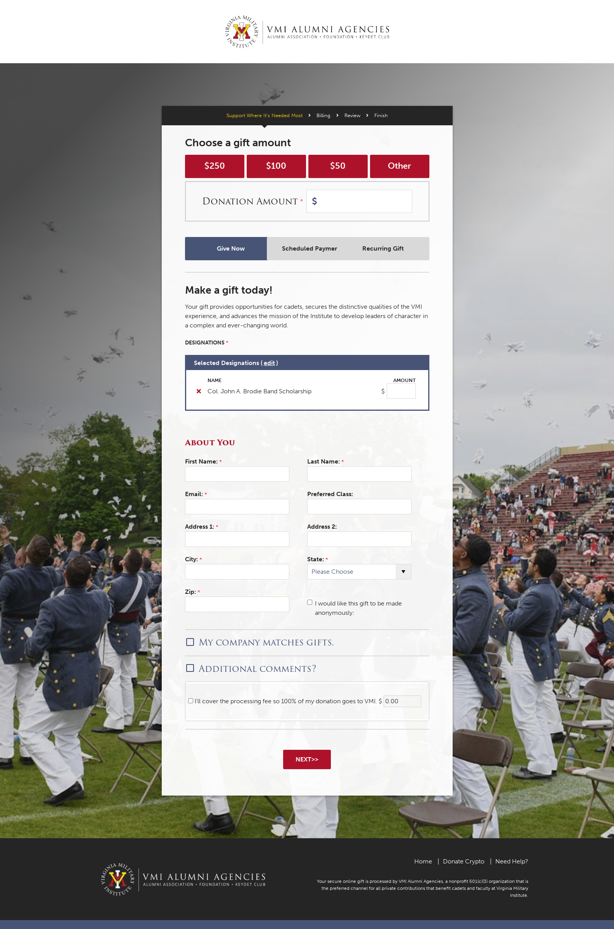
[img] (199, 391)
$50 (338, 166)
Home (423, 861)
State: (317, 559)
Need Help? (511, 861)
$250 (214, 166)
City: (193, 559)
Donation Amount (252, 201)
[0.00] (402, 701)
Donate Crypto (463, 861)
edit (269, 363)
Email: (196, 494)
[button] (307, 641)
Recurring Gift (389, 248)
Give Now (225, 248)
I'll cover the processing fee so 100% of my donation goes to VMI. (285, 701)
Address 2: (322, 526)
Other (399, 166)
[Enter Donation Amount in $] (359, 201)
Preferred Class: (330, 494)
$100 (276, 166)
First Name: (203, 461)
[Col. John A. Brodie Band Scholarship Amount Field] (401, 391)
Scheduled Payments (307, 248)
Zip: (192, 591)
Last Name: (325, 461)
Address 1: (201, 526)
